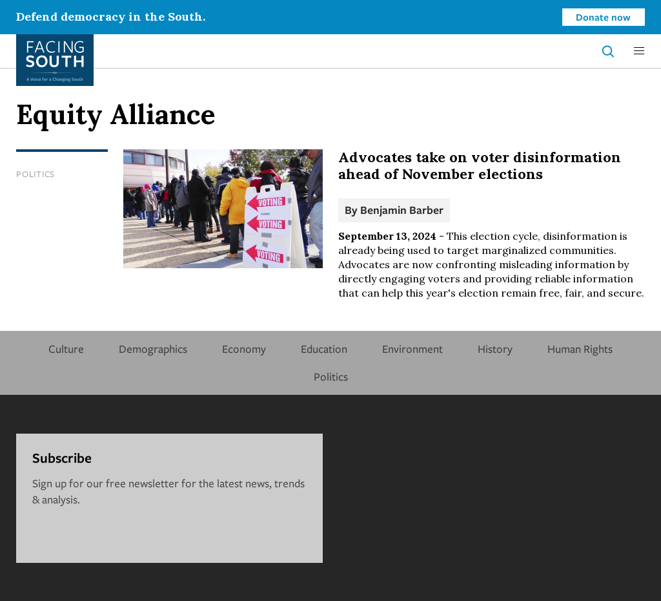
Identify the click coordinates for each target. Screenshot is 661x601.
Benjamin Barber (401, 209)
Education (324, 348)
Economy (244, 348)
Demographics (153, 348)
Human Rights (580, 348)
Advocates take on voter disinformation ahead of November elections (479, 165)
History (495, 348)
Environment (412, 348)
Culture (66, 348)
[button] (639, 51)
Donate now (603, 16)
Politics (35, 174)
